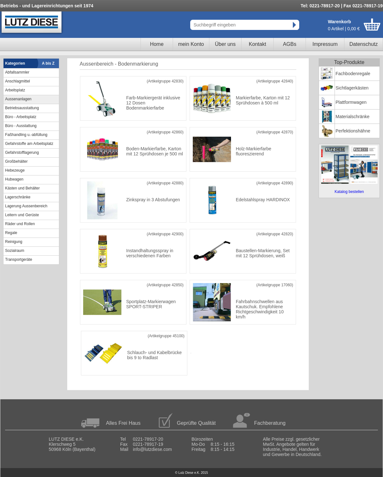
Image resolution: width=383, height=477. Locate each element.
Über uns (225, 44)
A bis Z (48, 63)
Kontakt (257, 44)
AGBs (289, 44)
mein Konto (191, 44)
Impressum (324, 44)
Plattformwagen (351, 102)
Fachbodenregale (353, 73)
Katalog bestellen (349, 191)
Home (157, 44)
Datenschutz (364, 44)
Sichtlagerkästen (352, 87)
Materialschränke (353, 116)
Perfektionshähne (353, 130)
